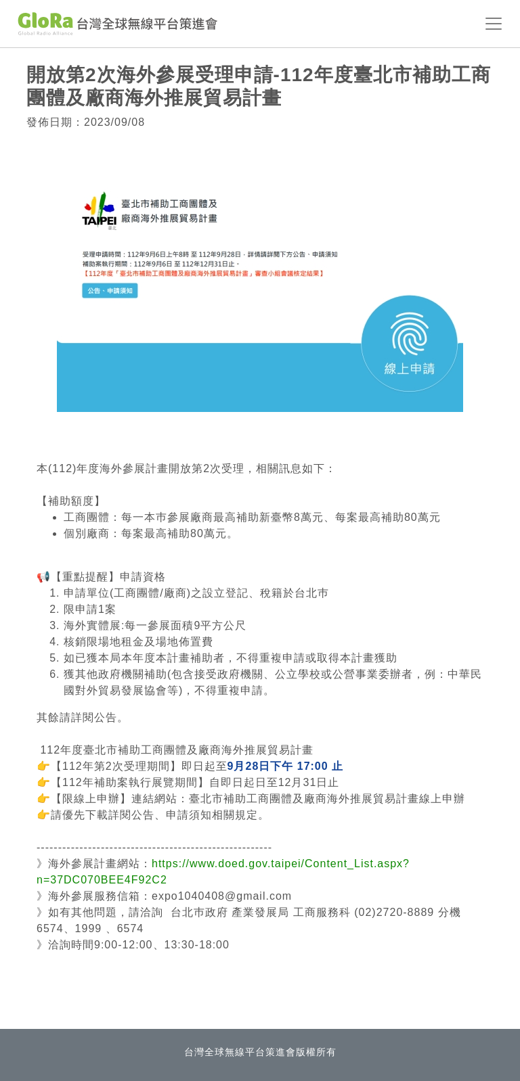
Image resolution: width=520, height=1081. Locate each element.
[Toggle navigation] (493, 24)
